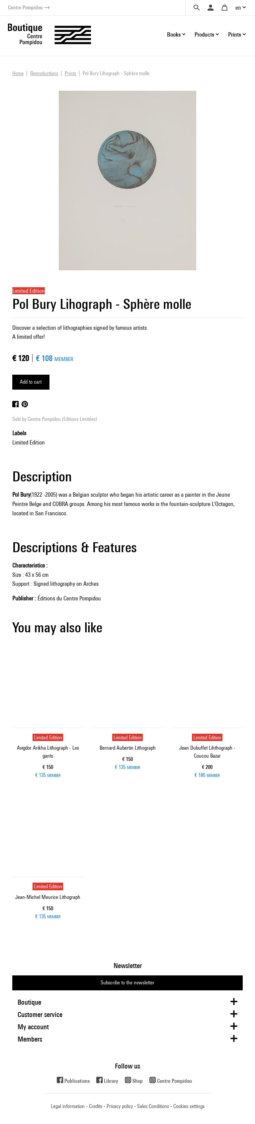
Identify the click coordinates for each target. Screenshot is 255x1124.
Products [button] (204, 34)
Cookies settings (189, 1106)
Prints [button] (234, 34)
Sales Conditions (153, 1106)
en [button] (238, 7)
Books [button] (174, 34)
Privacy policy (120, 1106)
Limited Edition (28, 442)
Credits (95, 1106)
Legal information (68, 1106)
